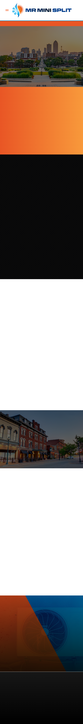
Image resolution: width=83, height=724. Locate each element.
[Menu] (7, 10)
